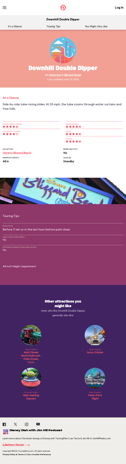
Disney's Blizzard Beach (17, 152)
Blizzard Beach (72, 75)
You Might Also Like (96, 26)
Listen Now (17, 445)
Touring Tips (53, 26)
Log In (119, 7)
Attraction (55, 75)
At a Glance (15, 26)
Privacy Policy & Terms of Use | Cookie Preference (27, 454)
